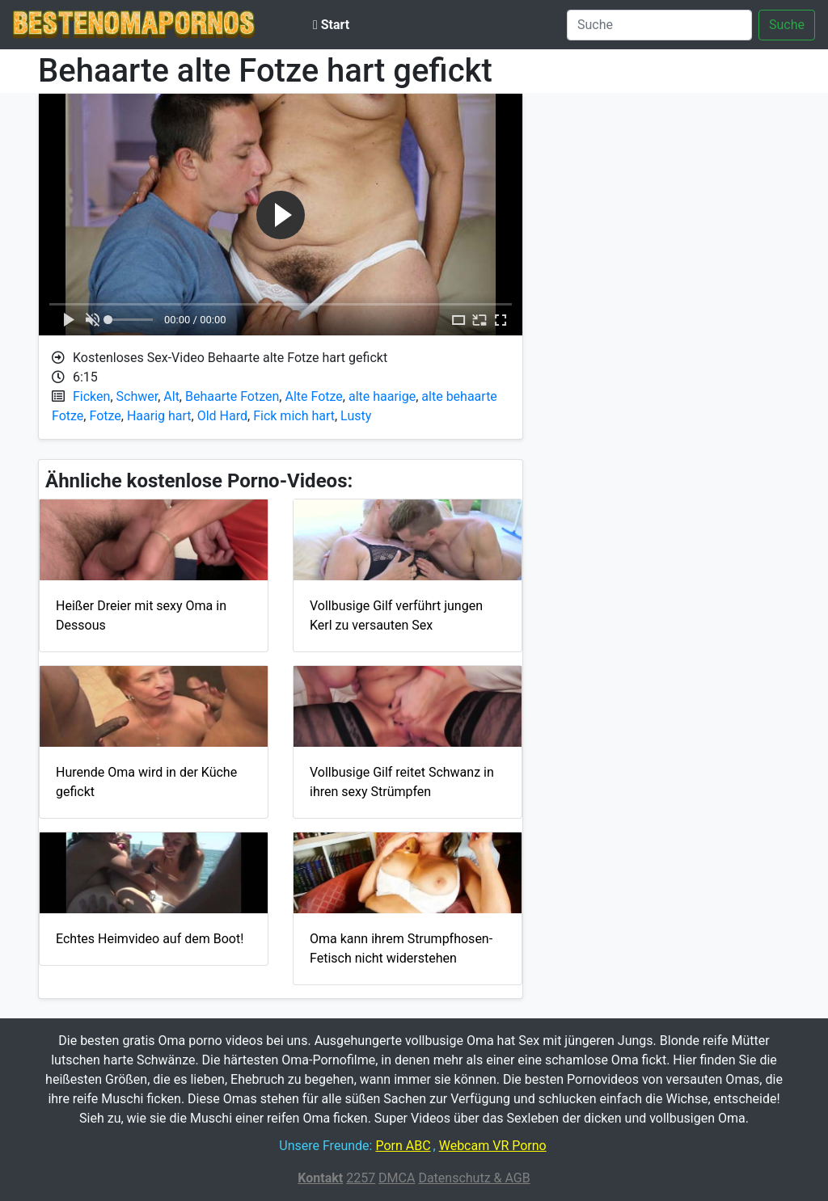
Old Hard (222, 416)
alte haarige (382, 396)
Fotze (104, 416)
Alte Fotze (313, 396)
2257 (360, 1178)
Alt (171, 396)
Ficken (91, 396)
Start (331, 24)
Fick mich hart (294, 416)
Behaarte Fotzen (232, 396)
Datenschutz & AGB (474, 1178)
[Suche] (659, 25)
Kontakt (320, 1178)
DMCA (396, 1178)
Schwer (137, 396)
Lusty (355, 416)
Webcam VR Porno (493, 1145)
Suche (787, 24)
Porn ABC (402, 1145)
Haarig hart (159, 416)
